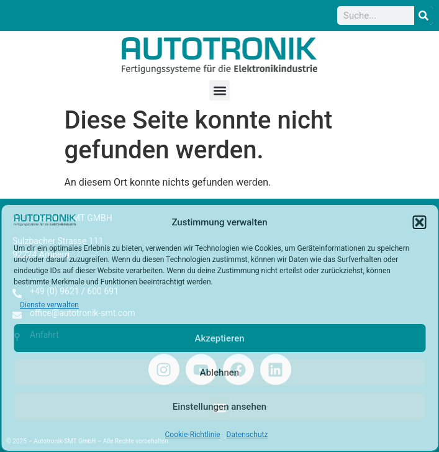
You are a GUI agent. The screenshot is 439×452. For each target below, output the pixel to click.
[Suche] (423, 15)
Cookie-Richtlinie (192, 434)
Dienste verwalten (49, 305)
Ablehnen (219, 372)
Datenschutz (247, 434)
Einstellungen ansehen (219, 406)
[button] (419, 222)
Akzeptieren (219, 338)
